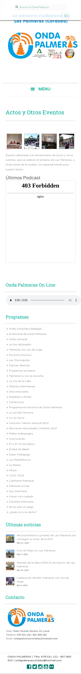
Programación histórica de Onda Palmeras (35, 407)
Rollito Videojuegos (21, 433)
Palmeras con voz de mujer (26, 349)
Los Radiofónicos (20, 459)
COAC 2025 (16, 475)
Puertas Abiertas (19, 365)
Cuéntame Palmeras (21, 480)
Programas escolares (22, 370)
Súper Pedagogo (19, 454)
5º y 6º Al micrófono (22, 444)
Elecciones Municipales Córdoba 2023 (33, 428)
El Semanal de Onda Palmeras (27, 334)
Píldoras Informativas (22, 386)
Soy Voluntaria (18, 491)
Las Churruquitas (19, 360)
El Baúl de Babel (19, 449)
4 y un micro (16, 417)
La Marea (15, 465)
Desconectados (19, 391)
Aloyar (13, 470)
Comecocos (16, 402)
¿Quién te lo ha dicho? (23, 512)
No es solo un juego (21, 507)
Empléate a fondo (20, 396)
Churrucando (17, 438)
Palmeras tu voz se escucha (26, 376)
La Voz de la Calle (20, 381)
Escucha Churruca (20, 355)
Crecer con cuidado (21, 496)
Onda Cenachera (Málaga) (25, 328)
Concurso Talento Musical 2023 (29, 423)
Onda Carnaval (18, 339)
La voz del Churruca (21, 412)
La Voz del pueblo (20, 344)
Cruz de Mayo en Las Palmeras (36, 550)
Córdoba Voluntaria (21, 501)
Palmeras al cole (19, 486)
